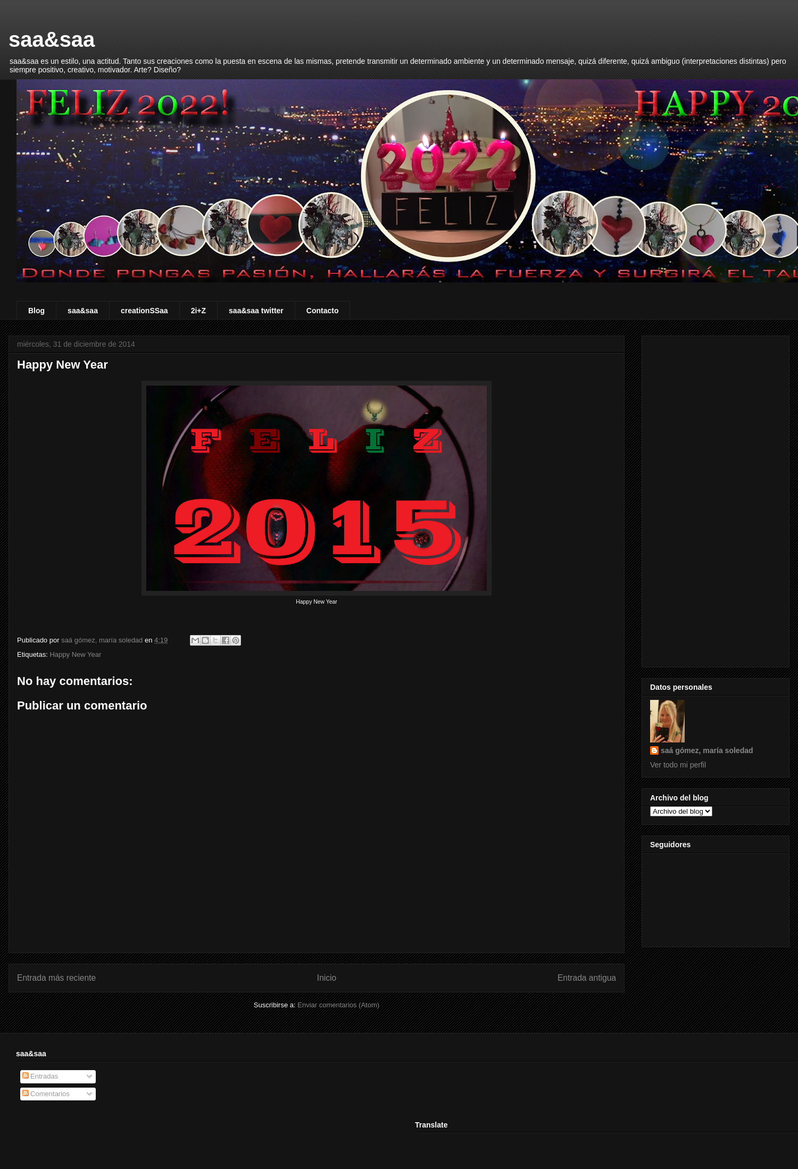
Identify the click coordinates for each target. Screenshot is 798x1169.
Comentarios (46, 1094)
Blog (36, 310)
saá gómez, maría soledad (707, 750)
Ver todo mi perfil (678, 765)
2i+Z (198, 310)
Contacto (322, 310)
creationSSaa (144, 310)
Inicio (326, 977)
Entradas (40, 1076)
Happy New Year (75, 654)
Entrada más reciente (56, 977)
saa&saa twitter (256, 310)
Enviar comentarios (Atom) (338, 1005)
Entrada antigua (587, 977)
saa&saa (52, 39)
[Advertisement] (715, 499)
